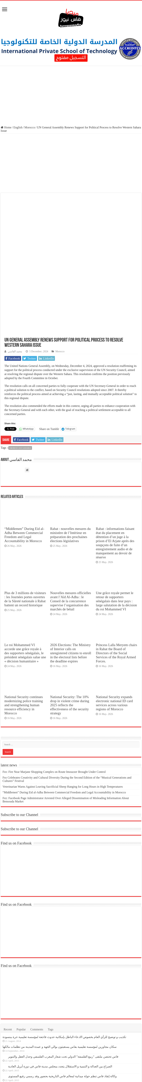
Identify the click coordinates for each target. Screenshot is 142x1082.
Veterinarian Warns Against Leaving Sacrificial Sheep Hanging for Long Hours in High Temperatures (63, 716)
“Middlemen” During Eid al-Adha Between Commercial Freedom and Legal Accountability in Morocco (24, 464)
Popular (21, 958)
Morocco (29, 127)
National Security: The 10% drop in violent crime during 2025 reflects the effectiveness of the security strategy (69, 634)
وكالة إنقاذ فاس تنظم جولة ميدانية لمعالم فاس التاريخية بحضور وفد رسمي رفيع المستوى (62, 1005)
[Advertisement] (71, 96)
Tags (50, 958)
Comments (36, 958)
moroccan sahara (20, 377)
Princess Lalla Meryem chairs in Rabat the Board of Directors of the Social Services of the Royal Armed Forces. (116, 582)
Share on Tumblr (49, 358)
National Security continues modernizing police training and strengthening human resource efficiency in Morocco (23, 634)
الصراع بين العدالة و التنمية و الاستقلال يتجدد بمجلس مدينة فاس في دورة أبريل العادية (60, 995)
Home (6, 127)
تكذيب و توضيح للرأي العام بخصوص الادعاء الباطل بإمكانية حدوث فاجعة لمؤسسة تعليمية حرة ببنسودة (64, 966)
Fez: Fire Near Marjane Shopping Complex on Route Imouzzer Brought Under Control (54, 701)
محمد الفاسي (15, 280)
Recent (8, 958)
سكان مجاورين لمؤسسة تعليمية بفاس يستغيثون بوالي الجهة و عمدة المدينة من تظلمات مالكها (59, 976)
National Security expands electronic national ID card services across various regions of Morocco (114, 632)
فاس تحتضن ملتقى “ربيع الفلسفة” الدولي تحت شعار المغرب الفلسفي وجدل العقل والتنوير (63, 986)
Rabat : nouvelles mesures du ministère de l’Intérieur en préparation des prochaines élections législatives (70, 464)
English (17, 127)
